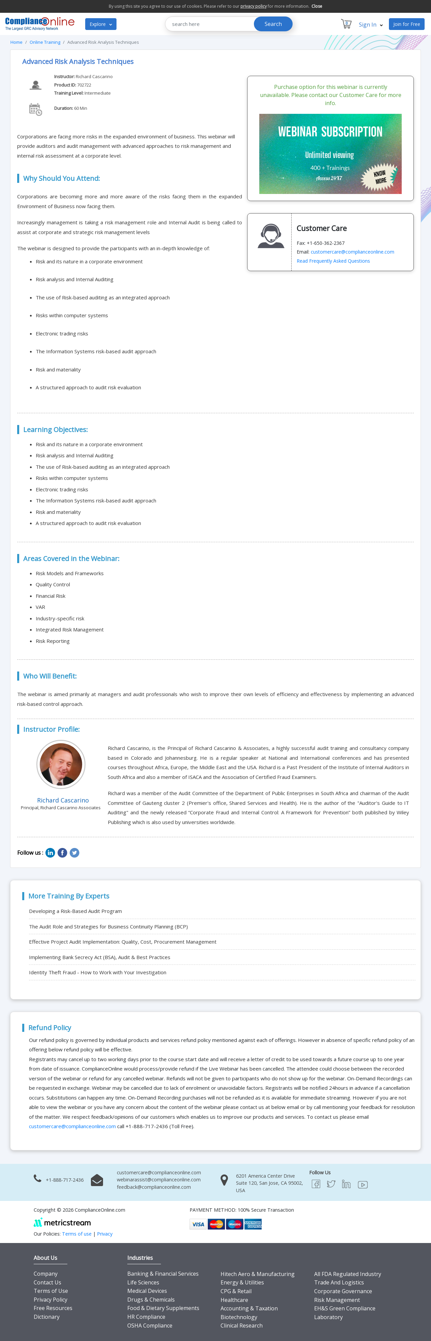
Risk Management (337, 1300)
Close (316, 6)
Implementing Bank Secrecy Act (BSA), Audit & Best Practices (99, 957)
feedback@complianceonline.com (154, 1187)
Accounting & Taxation (249, 1308)
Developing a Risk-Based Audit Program (75, 911)
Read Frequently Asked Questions (333, 261)
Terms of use (77, 1234)
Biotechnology (239, 1317)
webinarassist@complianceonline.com (159, 1179)
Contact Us (47, 1282)
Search (273, 24)
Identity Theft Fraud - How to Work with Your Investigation (97, 972)
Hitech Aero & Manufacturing (258, 1274)
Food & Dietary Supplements (163, 1308)
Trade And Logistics (339, 1282)
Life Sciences (143, 1282)
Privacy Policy (50, 1299)
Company (46, 1273)
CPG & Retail (236, 1291)
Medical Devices (147, 1291)
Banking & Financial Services (163, 1273)
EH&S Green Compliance (344, 1308)
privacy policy (253, 6)
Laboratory (328, 1317)
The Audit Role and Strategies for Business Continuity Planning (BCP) (108, 926)
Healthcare (234, 1300)
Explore (101, 24)
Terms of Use (51, 1291)
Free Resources (53, 1308)
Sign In (371, 24)
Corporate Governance (343, 1291)
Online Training (45, 42)
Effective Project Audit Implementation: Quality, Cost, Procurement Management (123, 941)
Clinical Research (242, 1325)
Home (16, 42)
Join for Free (406, 24)
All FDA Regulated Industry (347, 1274)
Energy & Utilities (242, 1282)
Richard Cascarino (94, 76)
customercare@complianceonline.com (352, 252)
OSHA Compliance (149, 1325)
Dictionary (47, 1316)
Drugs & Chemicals (151, 1299)
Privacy (104, 1234)
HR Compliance (146, 1316)
